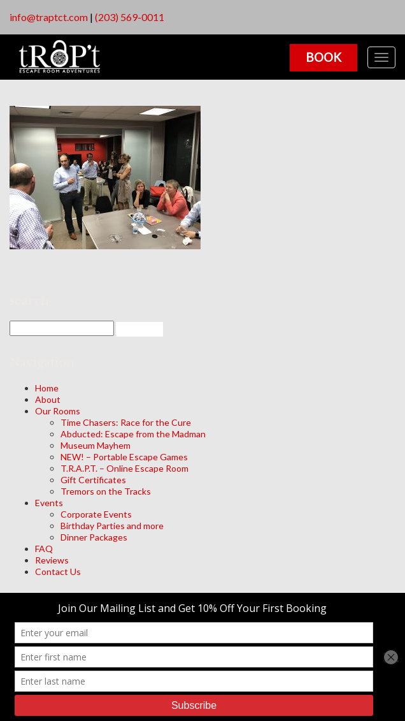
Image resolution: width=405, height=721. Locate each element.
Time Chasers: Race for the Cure (125, 422)
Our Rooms (57, 410)
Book (323, 57)
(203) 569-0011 (129, 17)
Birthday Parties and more (112, 525)
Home (47, 387)
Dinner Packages (93, 537)
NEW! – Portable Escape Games (124, 456)
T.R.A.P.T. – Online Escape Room (124, 468)
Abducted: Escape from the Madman (133, 433)
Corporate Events (96, 514)
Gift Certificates (93, 479)
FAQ (44, 548)
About (47, 399)
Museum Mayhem (95, 445)
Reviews (52, 560)
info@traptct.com (49, 17)
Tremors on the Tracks (105, 491)
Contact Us (58, 571)
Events (49, 502)
